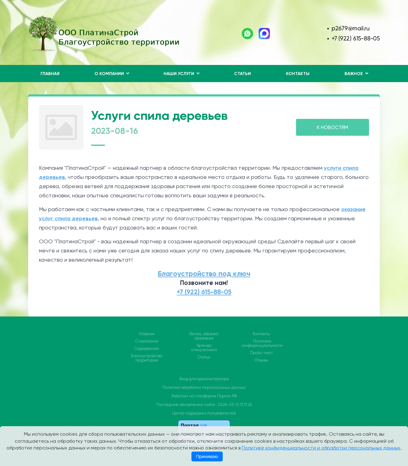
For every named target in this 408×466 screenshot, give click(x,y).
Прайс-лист (261, 353)
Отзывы (261, 360)
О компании (146, 341)
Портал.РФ (227, 396)
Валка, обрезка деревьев (204, 336)
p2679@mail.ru (351, 28)
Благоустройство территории (146, 358)
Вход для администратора (204, 379)
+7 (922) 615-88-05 (356, 38)
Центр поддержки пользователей (204, 413)
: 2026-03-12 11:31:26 (234, 404)
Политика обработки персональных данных (204, 387)
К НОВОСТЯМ (332, 127)
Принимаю (207, 456)
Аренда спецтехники (204, 347)
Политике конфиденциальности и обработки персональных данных (321, 448)
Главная (50, 73)
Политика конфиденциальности (262, 343)
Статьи (242, 73)
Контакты (298, 73)
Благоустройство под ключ (204, 273)
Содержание (146, 349)
